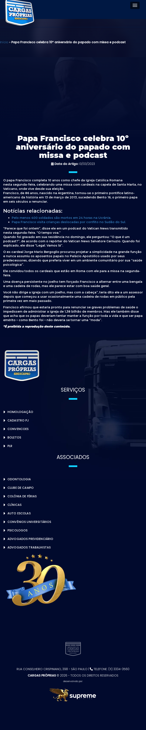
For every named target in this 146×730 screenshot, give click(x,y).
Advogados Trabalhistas (29, 547)
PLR (9, 446)
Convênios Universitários (29, 522)
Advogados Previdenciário (30, 539)
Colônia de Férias (22, 496)
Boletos (14, 437)
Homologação (20, 412)
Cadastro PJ (18, 420)
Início (4, 42)
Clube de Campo (20, 488)
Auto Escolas (19, 513)
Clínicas (14, 505)
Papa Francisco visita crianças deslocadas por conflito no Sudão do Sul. (69, 222)
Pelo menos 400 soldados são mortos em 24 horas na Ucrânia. (61, 218)
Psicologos (17, 530)
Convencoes (18, 429)
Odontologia (19, 479)
